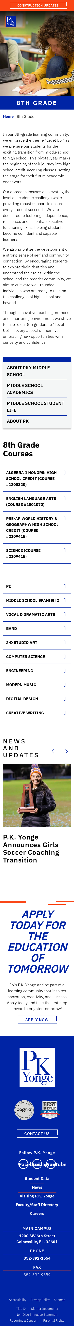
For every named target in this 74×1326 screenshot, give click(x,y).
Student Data (37, 1178)
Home (8, 116)
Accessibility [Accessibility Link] (17, 1299)
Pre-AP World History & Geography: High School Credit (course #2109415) (32, 527)
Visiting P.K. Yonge (37, 1195)
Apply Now (37, 1019)
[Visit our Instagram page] (37, 1164)
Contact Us (37, 1133)
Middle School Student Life (35, 406)
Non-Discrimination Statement (37, 1314)
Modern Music (21, 684)
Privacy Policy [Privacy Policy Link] (40, 1299)
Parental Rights (53, 1320)
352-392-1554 (37, 1258)
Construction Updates (38, 5)
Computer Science (25, 656)
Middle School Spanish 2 (32, 600)
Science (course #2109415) (23, 553)
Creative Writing (25, 712)
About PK (18, 421)
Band (11, 628)
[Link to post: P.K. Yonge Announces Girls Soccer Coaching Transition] (37, 795)
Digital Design (22, 698)
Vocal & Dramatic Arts (30, 614)
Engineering (19, 670)
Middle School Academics (25, 388)
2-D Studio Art (21, 642)
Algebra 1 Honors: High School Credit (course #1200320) (31, 478)
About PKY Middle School (28, 370)
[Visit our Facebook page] (23, 1164)
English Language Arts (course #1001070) (31, 501)
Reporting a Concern (24, 1320)
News (37, 1187)
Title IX (21, 1308)
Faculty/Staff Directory (37, 1204)
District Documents (44, 1308)
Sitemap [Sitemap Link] (59, 1299)
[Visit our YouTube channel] (51, 1164)
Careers (37, 1213)
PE (8, 586)
